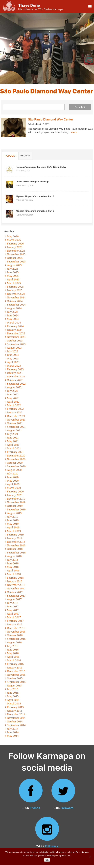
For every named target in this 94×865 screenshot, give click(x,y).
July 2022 (12, 390)
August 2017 (14, 599)
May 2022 (13, 398)
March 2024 (14, 322)
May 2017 (13, 610)
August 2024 (14, 308)
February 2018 (15, 577)
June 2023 (13, 354)
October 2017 (15, 592)
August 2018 (14, 556)
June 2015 (13, 692)
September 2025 (16, 261)
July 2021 (12, 433)
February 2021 (15, 451)
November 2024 (16, 297)
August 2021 (14, 430)
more (74, 132)
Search (80, 107)
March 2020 (14, 487)
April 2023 (13, 362)
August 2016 (14, 642)
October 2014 (15, 721)
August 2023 (14, 347)
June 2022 (13, 394)
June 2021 (13, 437)
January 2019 (14, 538)
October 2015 (15, 678)
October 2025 (15, 257)
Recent (25, 155)
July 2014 (12, 728)
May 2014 (13, 735)
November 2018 (16, 545)
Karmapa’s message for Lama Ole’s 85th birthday (41, 167)
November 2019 (16, 502)
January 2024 (14, 329)
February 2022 (15, 408)
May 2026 (13, 236)
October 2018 (15, 548)
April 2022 (13, 401)
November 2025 (16, 254)
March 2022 (14, 405)
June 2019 (13, 520)
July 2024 (12, 311)
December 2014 (16, 714)
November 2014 (16, 717)
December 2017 (16, 584)
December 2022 (16, 376)
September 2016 (16, 638)
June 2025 (13, 272)
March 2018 (14, 574)
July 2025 (12, 268)
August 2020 (14, 469)
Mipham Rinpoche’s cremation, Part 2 (35, 211)
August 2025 (14, 265)
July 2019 (12, 516)
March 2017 (14, 617)
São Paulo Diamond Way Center (50, 119)
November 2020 (16, 459)
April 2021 (13, 444)
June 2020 (13, 477)
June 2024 (13, 315)
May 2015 (13, 696)
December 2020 (16, 455)
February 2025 (15, 286)
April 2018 (13, 570)
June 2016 (13, 649)
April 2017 (13, 613)
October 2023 (15, 340)
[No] (90, 856)
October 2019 (15, 505)
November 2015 (16, 674)
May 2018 (13, 566)
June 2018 (13, 563)
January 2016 (14, 667)
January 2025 (14, 290)
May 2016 (13, 653)
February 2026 (15, 243)
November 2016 (16, 631)
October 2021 (15, 423)
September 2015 (16, 681)
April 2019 (13, 527)
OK (47, 860)
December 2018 (16, 541)
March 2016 (14, 660)
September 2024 (16, 304)
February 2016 (15, 663)
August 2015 (14, 685)
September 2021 (16, 426)
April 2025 (13, 279)
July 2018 (12, 559)
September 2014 (16, 725)
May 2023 (13, 358)
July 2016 (12, 646)
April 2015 (13, 699)
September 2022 (16, 383)
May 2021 (13, 441)
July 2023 (12, 351)
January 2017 (14, 624)
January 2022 (14, 412)
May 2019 (13, 523)
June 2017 (13, 606)
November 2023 (16, 336)
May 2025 (13, 275)
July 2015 (12, 689)
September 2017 (16, 595)
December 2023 (16, 333)
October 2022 (15, 380)
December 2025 (16, 250)
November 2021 (16, 419)
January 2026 (14, 247)
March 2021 (14, 448)
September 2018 (16, 552)
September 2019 (16, 509)
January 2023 (14, 372)
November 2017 (16, 588)
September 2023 (16, 344)
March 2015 (14, 703)
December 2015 (16, 671)
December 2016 (16, 628)
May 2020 (13, 480)
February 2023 (15, 369)
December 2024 (16, 293)
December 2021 (16, 416)
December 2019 (16, 498)
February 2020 (15, 491)
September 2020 (16, 466)
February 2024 (15, 326)
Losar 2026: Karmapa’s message (32, 181)
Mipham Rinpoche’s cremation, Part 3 (35, 196)
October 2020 (15, 462)
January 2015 (14, 710)
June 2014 (13, 732)
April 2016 (13, 656)
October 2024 (15, 301)
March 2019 (14, 531)
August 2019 (14, 513)
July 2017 (12, 602)
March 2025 (14, 283)
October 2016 (15, 635)
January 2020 (14, 495)
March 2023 (14, 365)
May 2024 (13, 319)
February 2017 (15, 620)
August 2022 (14, 387)
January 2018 (14, 581)
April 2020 (13, 484)
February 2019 (15, 534)
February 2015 (15, 707)
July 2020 (12, 473)
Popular (10, 155)
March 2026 (14, 239)
